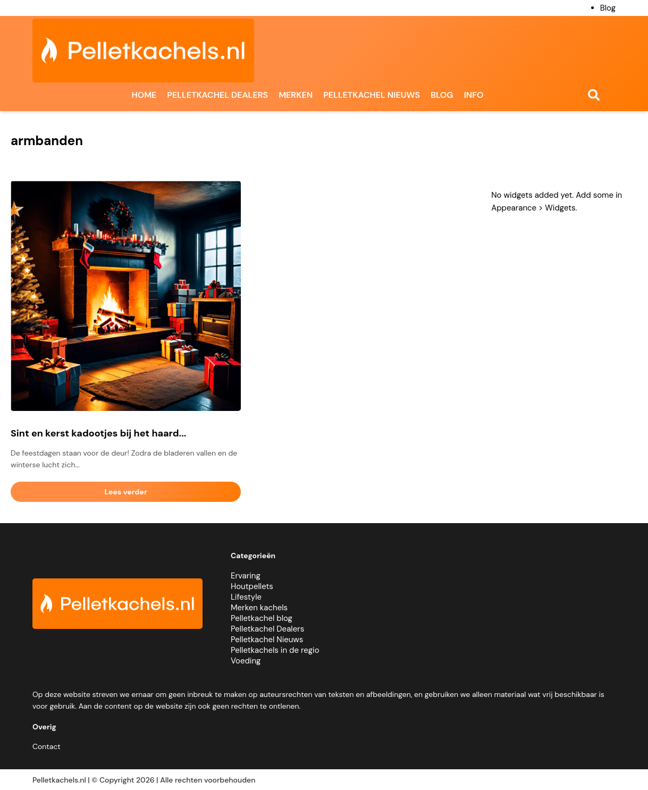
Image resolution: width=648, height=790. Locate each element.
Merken (296, 94)
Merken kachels (259, 607)
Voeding (245, 660)
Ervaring (245, 575)
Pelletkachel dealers (217, 94)
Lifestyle (246, 597)
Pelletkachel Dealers (267, 629)
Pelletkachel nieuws (371, 94)
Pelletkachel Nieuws (267, 639)
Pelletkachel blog (261, 618)
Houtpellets (252, 586)
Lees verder (126, 492)
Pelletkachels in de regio (275, 650)
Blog (608, 8)
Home (143, 94)
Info (474, 94)
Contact (46, 746)
